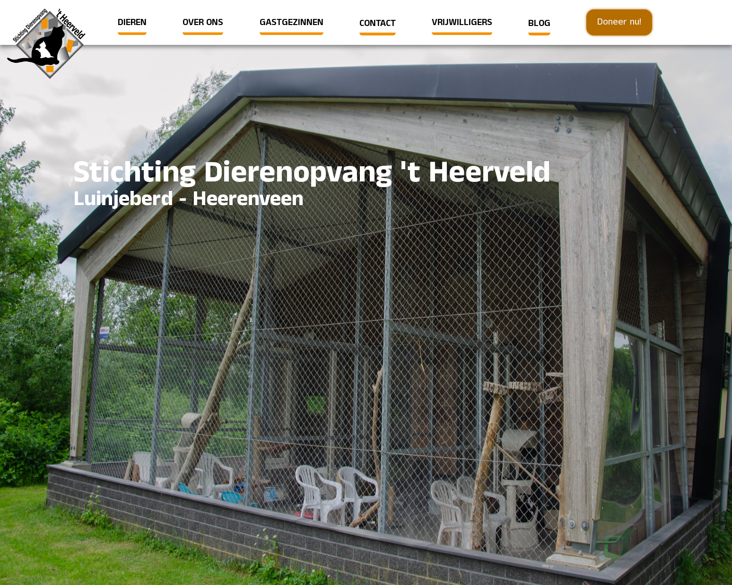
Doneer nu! (619, 22)
